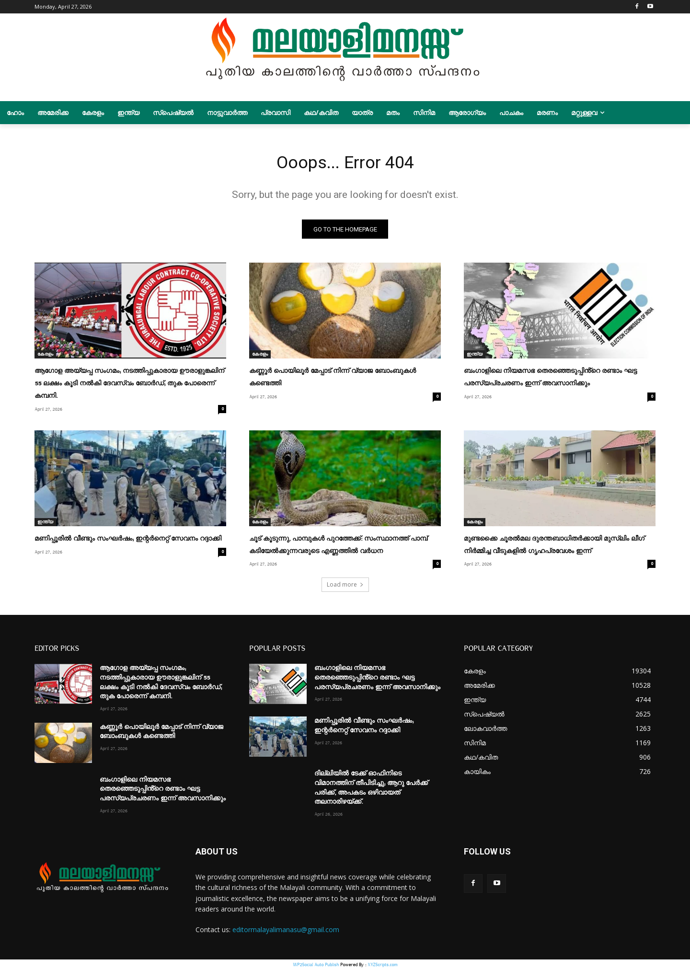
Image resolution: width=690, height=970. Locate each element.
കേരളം (45, 357)
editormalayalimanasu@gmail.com (285, 930)
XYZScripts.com (382, 965)
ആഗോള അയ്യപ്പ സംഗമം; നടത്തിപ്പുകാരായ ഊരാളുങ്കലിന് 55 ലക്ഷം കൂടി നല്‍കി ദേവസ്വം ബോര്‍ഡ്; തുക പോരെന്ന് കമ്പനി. (129, 385)
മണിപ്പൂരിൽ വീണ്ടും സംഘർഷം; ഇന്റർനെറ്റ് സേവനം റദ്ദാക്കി (127, 540)
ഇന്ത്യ (475, 357)
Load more (345, 585)
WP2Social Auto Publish (316, 965)
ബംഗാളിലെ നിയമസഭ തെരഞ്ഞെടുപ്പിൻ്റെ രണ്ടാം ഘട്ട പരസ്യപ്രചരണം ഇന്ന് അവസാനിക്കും (163, 789)
